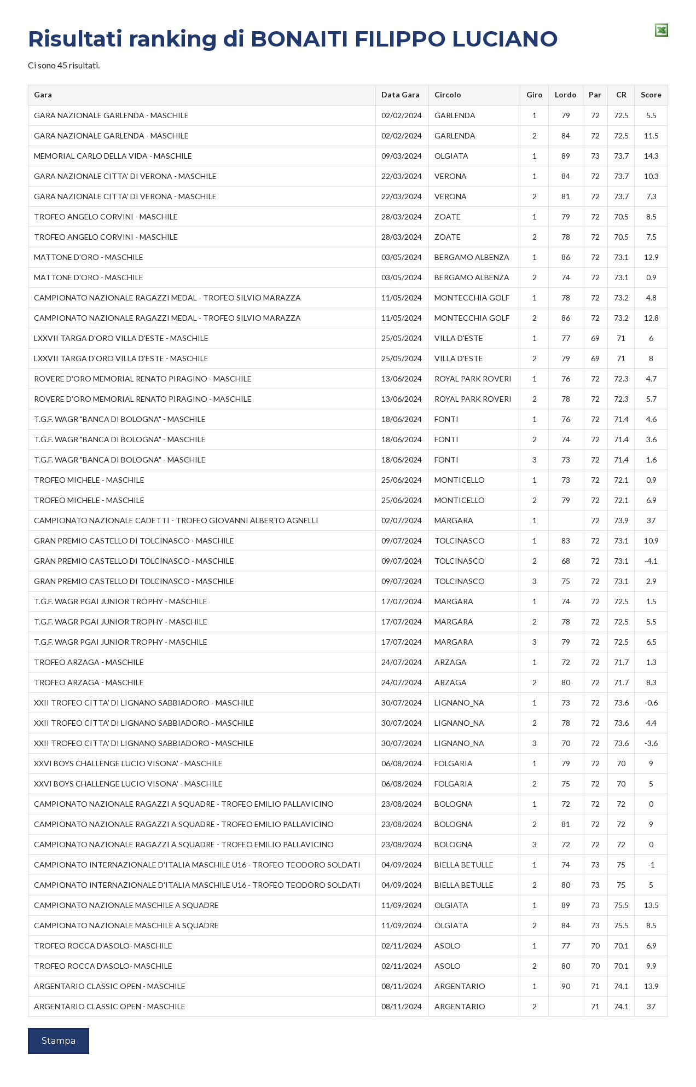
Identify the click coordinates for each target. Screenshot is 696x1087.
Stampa (59, 1041)
